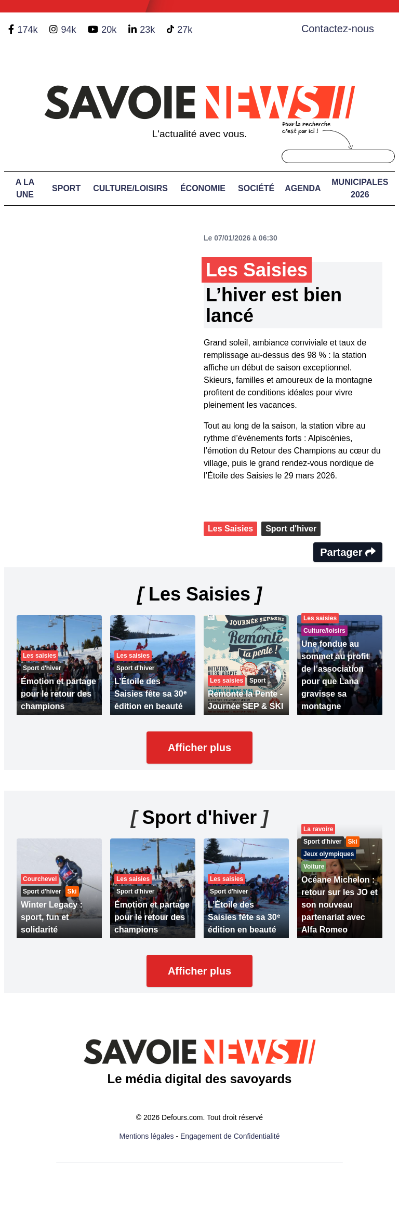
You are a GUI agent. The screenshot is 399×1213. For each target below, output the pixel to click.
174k (27, 29)
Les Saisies (230, 528)
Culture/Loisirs (130, 188)
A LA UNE (25, 188)
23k (147, 29)
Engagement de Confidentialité (230, 1136)
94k (68, 29)
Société (256, 188)
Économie (202, 188)
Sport (66, 188)
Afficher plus (199, 747)
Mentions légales (146, 1136)
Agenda (303, 188)
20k (108, 29)
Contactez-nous (337, 28)
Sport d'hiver (290, 528)
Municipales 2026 (359, 188)
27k (184, 29)
